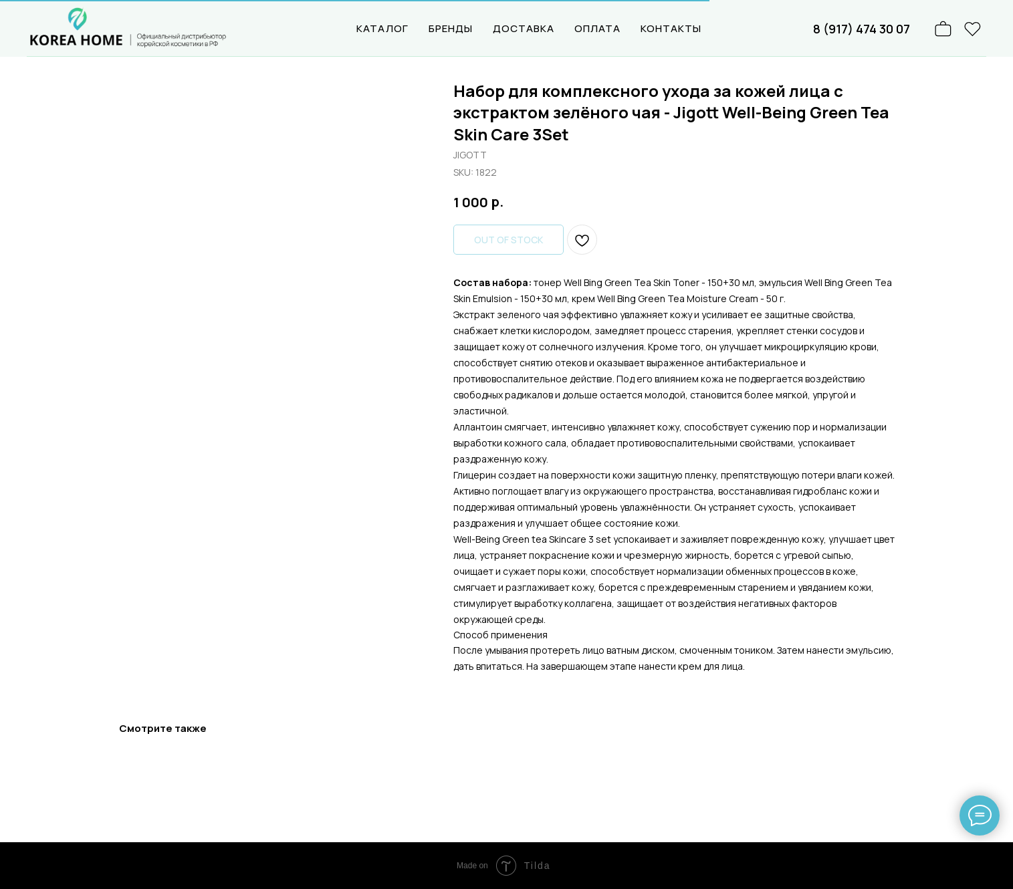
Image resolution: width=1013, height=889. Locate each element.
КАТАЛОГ (382, 28)
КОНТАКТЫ (671, 28)
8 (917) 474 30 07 (861, 29)
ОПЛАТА (597, 28)
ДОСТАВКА (523, 28)
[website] (973, 29)
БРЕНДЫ (451, 28)
